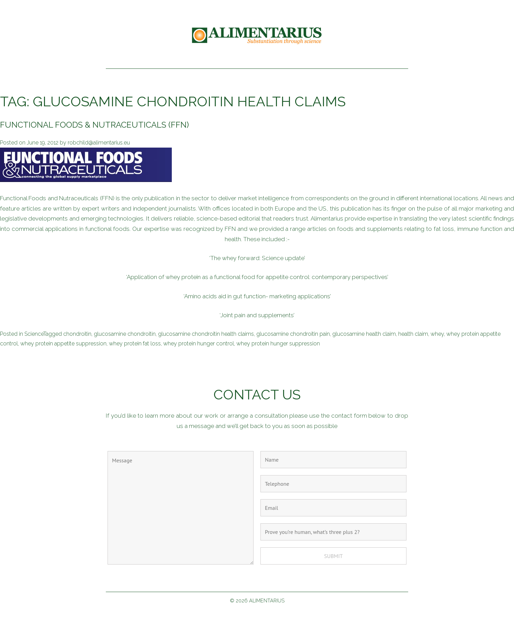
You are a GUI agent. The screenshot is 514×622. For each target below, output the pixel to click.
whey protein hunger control (198, 343)
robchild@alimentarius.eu (99, 142)
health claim (413, 334)
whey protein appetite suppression (63, 343)
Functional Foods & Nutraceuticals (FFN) (94, 125)
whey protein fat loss (135, 343)
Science (33, 334)
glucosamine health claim (364, 334)
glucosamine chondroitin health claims (206, 334)
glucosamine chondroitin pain (293, 334)
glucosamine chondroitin (125, 334)
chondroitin (77, 334)
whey (437, 334)
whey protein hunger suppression (278, 343)
